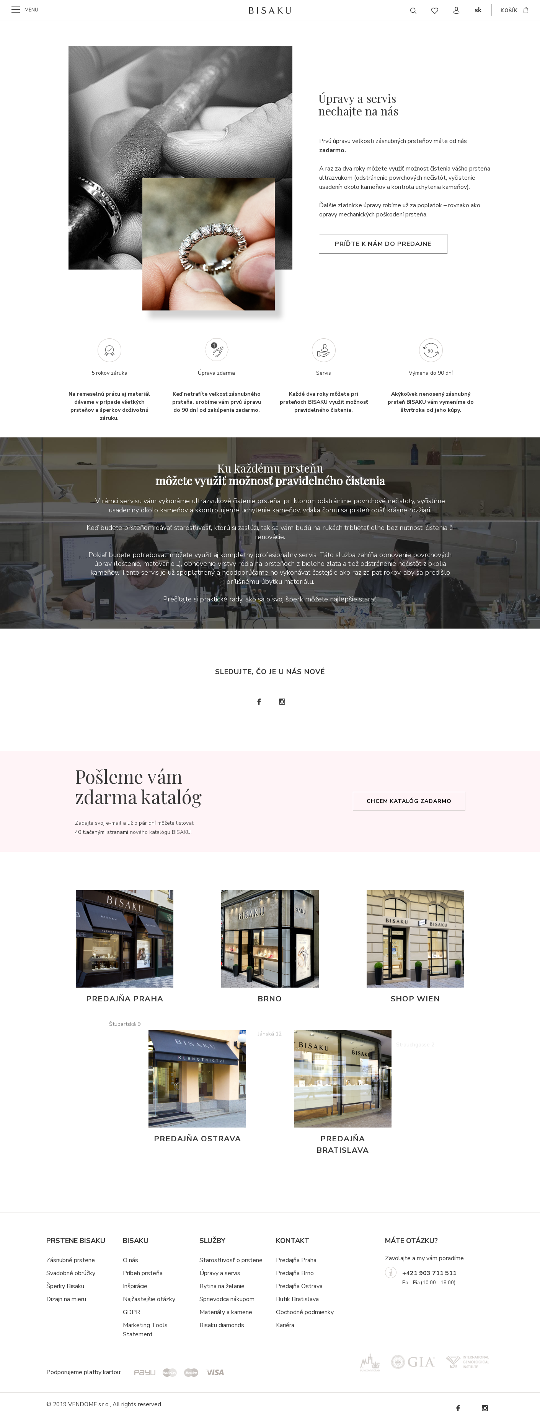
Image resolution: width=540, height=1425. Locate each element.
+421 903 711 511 (429, 1273)
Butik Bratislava (297, 1299)
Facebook (258, 702)
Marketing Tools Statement (145, 1330)
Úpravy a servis (219, 1273)
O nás (130, 1260)
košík (509, 10)
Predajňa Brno (295, 1273)
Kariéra (285, 1325)
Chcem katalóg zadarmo (409, 801)
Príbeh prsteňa (143, 1273)
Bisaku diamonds (221, 1325)
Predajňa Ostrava (299, 1286)
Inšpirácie (135, 1286)
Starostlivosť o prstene (231, 1260)
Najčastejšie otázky (149, 1299)
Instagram (281, 702)
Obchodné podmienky (305, 1312)
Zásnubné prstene (70, 1260)
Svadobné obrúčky (70, 1273)
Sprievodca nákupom (227, 1299)
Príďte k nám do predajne (383, 266)
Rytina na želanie (222, 1286)
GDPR (131, 1312)
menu (31, 9)
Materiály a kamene (225, 1312)
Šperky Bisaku (65, 1286)
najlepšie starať (353, 599)
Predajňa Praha (296, 1260)
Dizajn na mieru (66, 1299)
